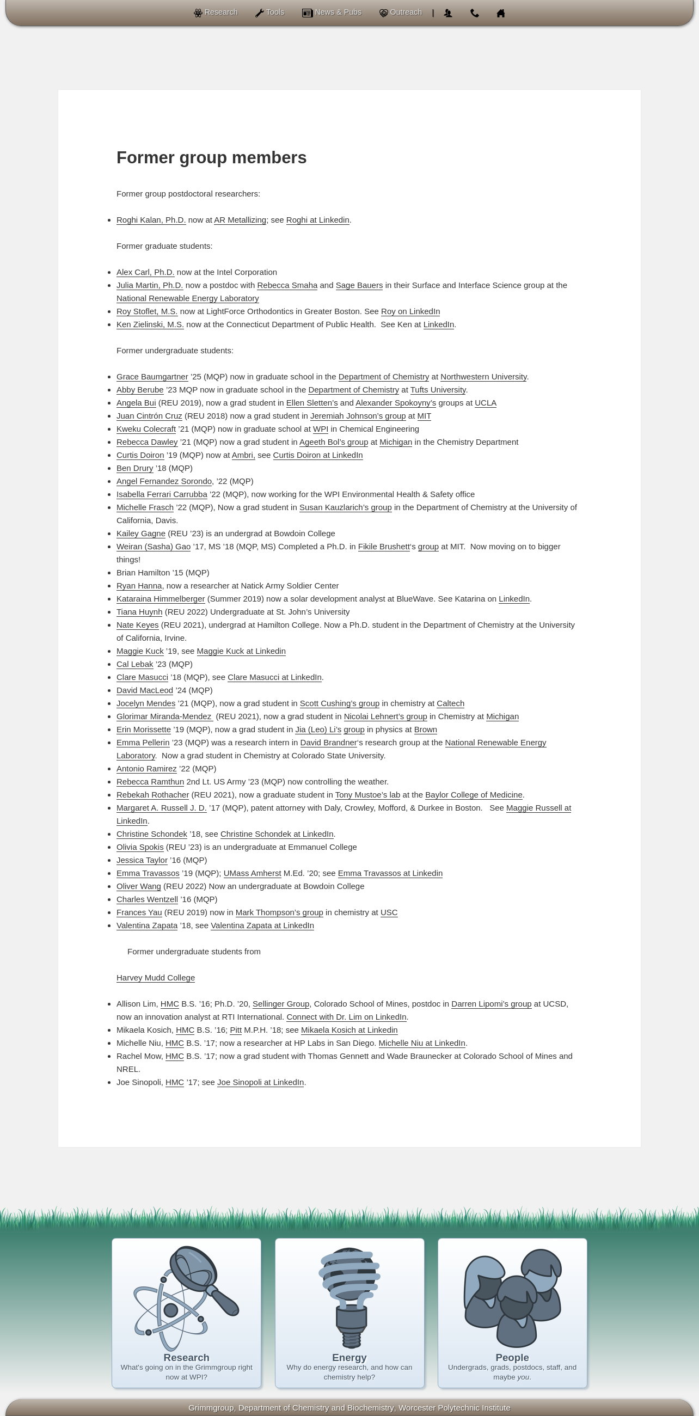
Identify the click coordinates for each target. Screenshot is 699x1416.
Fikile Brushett (384, 546)
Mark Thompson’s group (279, 912)
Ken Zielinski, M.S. (150, 324)
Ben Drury (135, 468)
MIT (425, 415)
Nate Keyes (137, 624)
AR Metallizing (240, 219)
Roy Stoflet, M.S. (147, 311)
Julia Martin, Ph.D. (149, 285)
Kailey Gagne (140, 533)
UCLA (485, 402)
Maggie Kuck (140, 650)
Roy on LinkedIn (410, 311)
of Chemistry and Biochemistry (316, 1407)
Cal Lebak (135, 664)
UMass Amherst (252, 873)
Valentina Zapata (146, 925)
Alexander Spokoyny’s (395, 402)
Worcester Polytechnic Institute (454, 1407)
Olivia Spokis (140, 846)
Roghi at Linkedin (318, 219)
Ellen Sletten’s (312, 402)
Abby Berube (140, 389)
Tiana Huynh (139, 611)
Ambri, (243, 454)
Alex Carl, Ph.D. (145, 272)
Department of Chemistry (384, 376)
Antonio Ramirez (146, 768)
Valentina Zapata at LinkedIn (262, 925)
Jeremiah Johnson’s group (358, 415)
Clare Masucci (142, 677)
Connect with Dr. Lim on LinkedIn (346, 1016)
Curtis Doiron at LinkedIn (318, 454)
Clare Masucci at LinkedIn (275, 677)
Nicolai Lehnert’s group (385, 716)
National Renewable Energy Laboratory (187, 298)
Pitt (236, 1029)
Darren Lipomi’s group (491, 1003)
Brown (426, 729)
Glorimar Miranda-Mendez (164, 716)
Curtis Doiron (140, 454)
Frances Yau (139, 912)
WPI (320, 428)
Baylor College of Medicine (473, 794)
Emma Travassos (148, 873)
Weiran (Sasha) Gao (153, 546)
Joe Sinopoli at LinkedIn (260, 1082)
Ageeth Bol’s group (333, 441)
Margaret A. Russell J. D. (161, 807)
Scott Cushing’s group (339, 703)
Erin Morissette (143, 729)
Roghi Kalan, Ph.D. (151, 219)
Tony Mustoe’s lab (368, 794)
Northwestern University (483, 376)
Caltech (450, 703)
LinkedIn (439, 324)
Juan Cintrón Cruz (149, 415)
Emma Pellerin (143, 742)
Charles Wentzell (147, 899)
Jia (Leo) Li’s (318, 729)
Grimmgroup (211, 1407)
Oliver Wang (138, 886)
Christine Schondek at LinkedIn (277, 833)
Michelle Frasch (145, 507)
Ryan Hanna (139, 585)
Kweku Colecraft (146, 428)
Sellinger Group (281, 1003)
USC (389, 912)
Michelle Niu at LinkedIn (422, 1042)
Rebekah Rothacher (152, 794)
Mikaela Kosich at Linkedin (349, 1029)
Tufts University (438, 389)
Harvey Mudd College (155, 977)
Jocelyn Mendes (145, 703)
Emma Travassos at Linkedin (390, 873)
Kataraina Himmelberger (160, 598)
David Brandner (329, 742)
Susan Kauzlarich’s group (345, 507)
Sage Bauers (359, 285)
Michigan (395, 441)
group (428, 546)
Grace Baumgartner (152, 376)
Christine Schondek (151, 833)
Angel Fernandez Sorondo (164, 481)
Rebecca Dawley (147, 441)
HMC (170, 1003)
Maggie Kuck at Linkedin (241, 650)
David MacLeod (144, 690)
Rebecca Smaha (287, 285)
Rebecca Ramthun (150, 781)
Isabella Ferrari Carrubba (161, 494)
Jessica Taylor (142, 860)
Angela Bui (136, 402)
